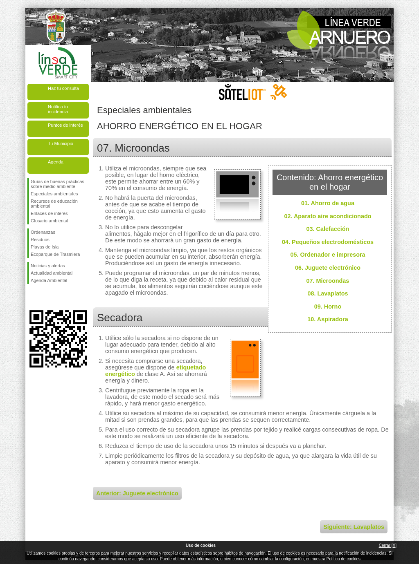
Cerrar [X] (387, 545)
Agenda (55, 161)
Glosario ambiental (49, 220)
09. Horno (327, 306)
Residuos (40, 239)
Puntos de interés (65, 125)
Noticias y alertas (48, 265)
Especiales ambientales (54, 193)
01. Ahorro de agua (327, 203)
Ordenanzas (43, 232)
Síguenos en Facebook (32, 297)
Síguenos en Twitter (46, 297)
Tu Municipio (60, 143)
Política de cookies (343, 559)
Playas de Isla (45, 246)
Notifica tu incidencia (58, 109)
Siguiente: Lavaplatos (353, 527)
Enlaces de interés (49, 213)
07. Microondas (327, 281)
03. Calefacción (327, 229)
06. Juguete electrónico (327, 267)
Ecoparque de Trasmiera (55, 254)
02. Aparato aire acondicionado (328, 216)
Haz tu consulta (63, 88)
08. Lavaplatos (327, 293)
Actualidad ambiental (51, 273)
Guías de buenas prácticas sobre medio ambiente (57, 184)
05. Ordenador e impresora (327, 254)
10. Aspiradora (327, 319)
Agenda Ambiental (49, 280)
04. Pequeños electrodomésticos (328, 242)
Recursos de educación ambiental (54, 203)
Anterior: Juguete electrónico (137, 493)
